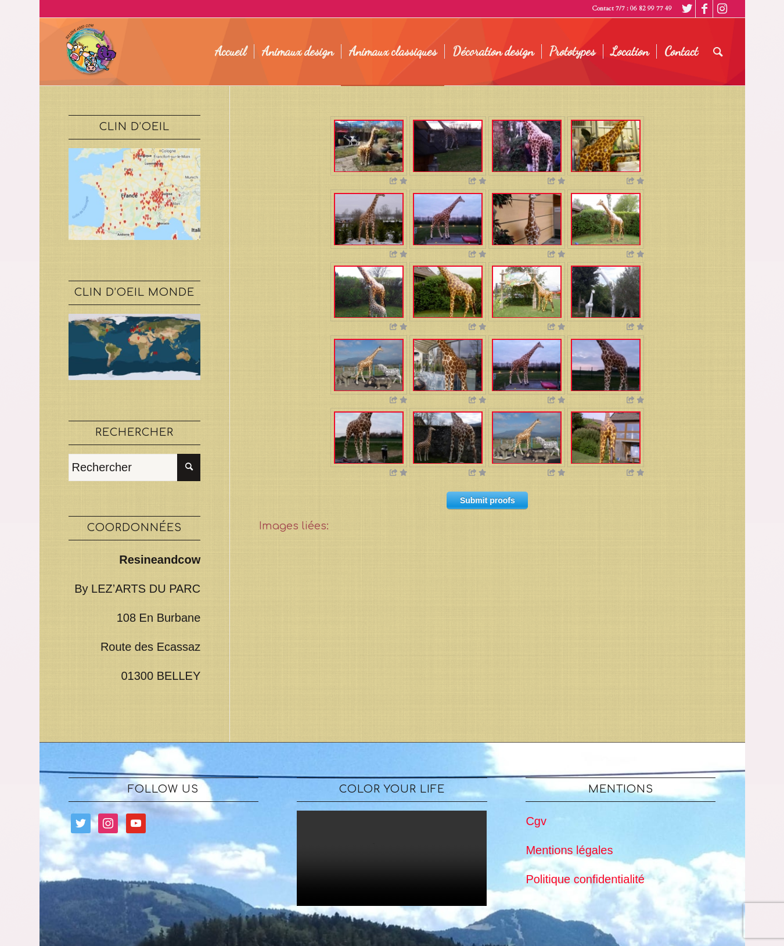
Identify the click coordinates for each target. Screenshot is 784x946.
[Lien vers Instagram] (722, 8)
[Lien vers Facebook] (704, 8)
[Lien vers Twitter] (686, 8)
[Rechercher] (718, 51)
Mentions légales (569, 850)
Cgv (536, 821)
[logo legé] (88, 51)
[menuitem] (230, 51)
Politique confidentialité (585, 879)
